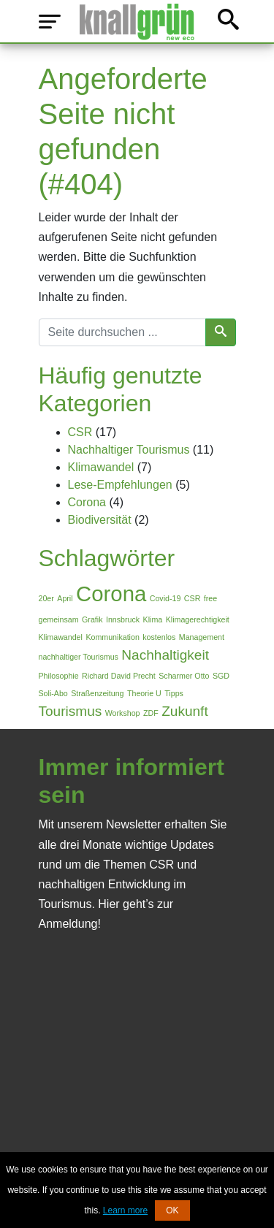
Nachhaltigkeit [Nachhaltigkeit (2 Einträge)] (165, 655)
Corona (87, 502)
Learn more (125, 1210)
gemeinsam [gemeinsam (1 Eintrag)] (59, 619)
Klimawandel (101, 467)
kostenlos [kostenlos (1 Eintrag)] (158, 637)
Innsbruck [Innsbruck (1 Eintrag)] (123, 619)
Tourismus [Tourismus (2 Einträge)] (70, 711)
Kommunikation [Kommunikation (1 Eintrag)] (112, 637)
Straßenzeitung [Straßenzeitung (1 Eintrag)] (97, 693)
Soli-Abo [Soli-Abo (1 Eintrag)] (53, 693)
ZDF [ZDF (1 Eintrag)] (151, 713)
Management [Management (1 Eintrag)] (201, 637)
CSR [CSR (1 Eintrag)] (192, 598)
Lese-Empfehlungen (120, 484)
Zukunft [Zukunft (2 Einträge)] (184, 711)
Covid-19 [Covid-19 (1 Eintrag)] (165, 598)
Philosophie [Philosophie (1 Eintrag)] (59, 675)
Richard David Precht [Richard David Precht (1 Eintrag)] (119, 675)
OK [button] (172, 1210)
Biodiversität (100, 520)
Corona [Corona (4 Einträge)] (111, 593)
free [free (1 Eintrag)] (210, 598)
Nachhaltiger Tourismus (129, 449)
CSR (80, 432)
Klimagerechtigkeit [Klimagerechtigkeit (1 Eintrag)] (197, 619)
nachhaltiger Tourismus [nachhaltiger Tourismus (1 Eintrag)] (78, 656)
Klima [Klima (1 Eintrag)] (153, 619)
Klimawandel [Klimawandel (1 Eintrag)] (61, 637)
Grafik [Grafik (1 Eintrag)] (92, 619)
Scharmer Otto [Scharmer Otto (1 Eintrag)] (184, 675)
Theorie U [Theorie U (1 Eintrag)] (144, 693)
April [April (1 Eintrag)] (64, 598)
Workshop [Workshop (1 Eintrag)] (122, 713)
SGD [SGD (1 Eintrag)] (221, 675)
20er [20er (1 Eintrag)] (46, 598)
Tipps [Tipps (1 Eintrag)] (173, 693)
